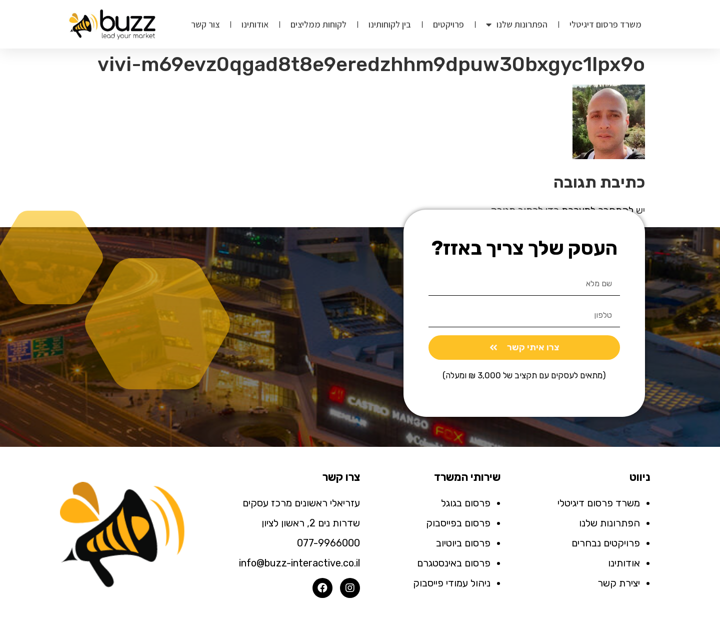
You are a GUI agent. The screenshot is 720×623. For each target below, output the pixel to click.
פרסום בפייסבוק (458, 523)
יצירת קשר (619, 583)
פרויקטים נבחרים (606, 543)
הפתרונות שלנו (517, 24)
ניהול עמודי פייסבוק (451, 583)
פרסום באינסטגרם (453, 563)
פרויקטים (448, 24)
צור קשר (205, 24)
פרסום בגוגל (465, 503)
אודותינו (255, 24)
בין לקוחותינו (389, 24)
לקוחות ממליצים (318, 24)
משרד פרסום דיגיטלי (606, 24)
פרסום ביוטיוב (463, 543)
